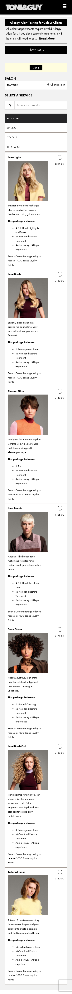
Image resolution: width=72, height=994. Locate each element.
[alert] (36, 31)
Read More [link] (47, 38)
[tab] (36, 118)
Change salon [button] (57, 84)
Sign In (36, 67)
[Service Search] (10, 105)
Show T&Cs (36, 50)
